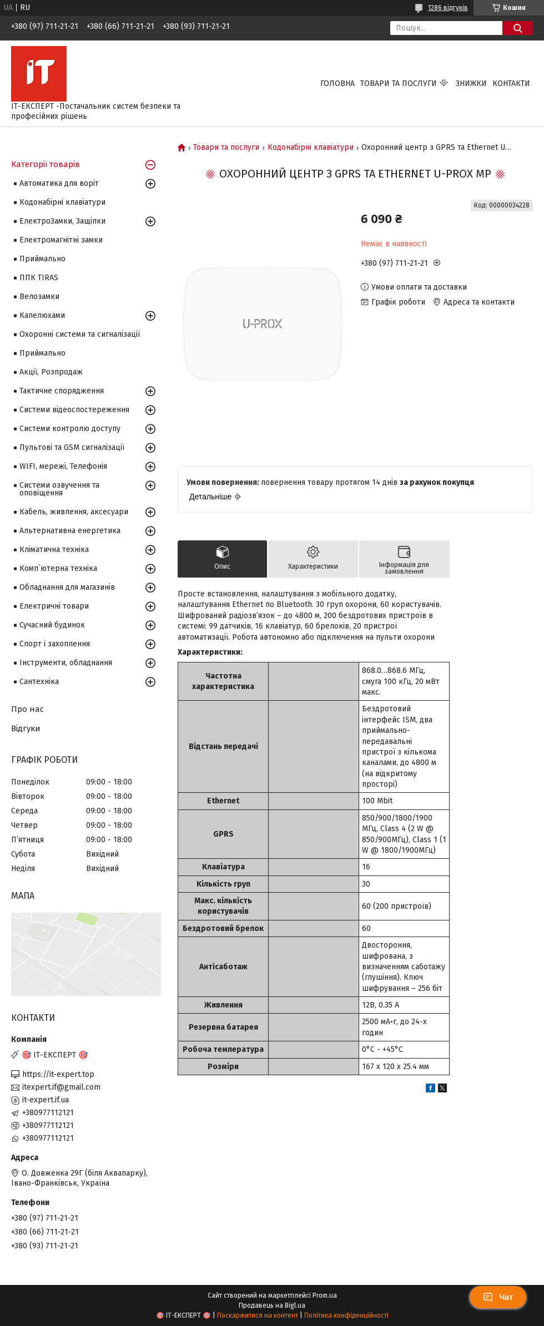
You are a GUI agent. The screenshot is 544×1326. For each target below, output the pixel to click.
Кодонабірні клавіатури (311, 147)
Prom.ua (325, 1295)
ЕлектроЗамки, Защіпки (62, 221)
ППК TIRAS (38, 277)
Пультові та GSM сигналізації (71, 447)
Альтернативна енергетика (69, 530)
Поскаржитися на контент (257, 1315)
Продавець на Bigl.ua (272, 1305)
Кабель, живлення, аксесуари (73, 512)
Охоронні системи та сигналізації (79, 334)
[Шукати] (517, 28)
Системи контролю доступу (69, 428)
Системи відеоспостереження (74, 409)
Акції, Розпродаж (51, 372)
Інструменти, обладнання (65, 662)
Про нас (27, 709)
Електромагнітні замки (61, 240)
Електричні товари (54, 606)
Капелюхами (42, 315)
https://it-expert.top (58, 1074)
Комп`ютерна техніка (58, 568)
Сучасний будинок (52, 625)
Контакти (511, 83)
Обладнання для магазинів (67, 587)
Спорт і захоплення (54, 644)
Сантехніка (39, 681)
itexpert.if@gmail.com (61, 1087)
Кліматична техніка (54, 549)
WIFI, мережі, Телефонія (63, 466)
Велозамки (39, 296)
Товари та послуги (398, 83)
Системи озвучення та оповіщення (59, 489)
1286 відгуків (448, 8)
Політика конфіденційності (346, 1315)
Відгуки (26, 728)
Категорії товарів (45, 164)
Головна (337, 83)
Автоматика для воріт (59, 183)
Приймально (42, 259)
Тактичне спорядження (61, 391)
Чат (498, 1297)
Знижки (471, 83)
